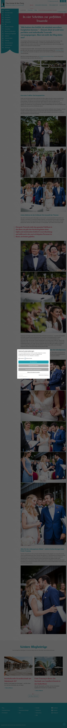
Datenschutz (41, 375)
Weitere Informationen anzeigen (33, 372)
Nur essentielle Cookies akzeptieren (33, 369)
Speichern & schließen (33, 365)
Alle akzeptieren (33, 362)
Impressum (46, 375)
